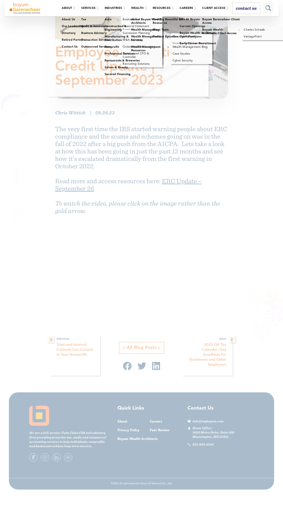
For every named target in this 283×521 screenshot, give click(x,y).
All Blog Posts (142, 348)
